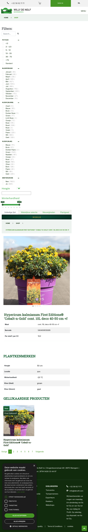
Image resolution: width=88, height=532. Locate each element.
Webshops (50, 505)
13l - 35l (9, 53)
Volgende (40, 451)
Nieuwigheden (49, 212)
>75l (7, 60)
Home (6, 17)
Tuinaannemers (52, 494)
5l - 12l (8, 50)
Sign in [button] (60, 3)
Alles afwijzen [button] (19, 521)
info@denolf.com (76, 491)
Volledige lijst (10, 212)
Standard (9, 63)
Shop (18, 223)
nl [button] (79, 3)
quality (40, 526)
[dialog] (19, 496)
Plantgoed (64, 212)
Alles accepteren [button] (19, 515)
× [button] (34, 466)
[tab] (11, 40)
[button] (8, 270)
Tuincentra (50, 490)
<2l (7, 43)
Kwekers (49, 501)
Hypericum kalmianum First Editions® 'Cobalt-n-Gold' (17, 442)
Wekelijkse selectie (29, 212)
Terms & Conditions (55, 526)
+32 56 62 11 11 (15, 3)
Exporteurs (50, 498)
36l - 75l (9, 57)
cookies (70, 526)
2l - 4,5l (8, 47)
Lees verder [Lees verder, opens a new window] (21, 492)
